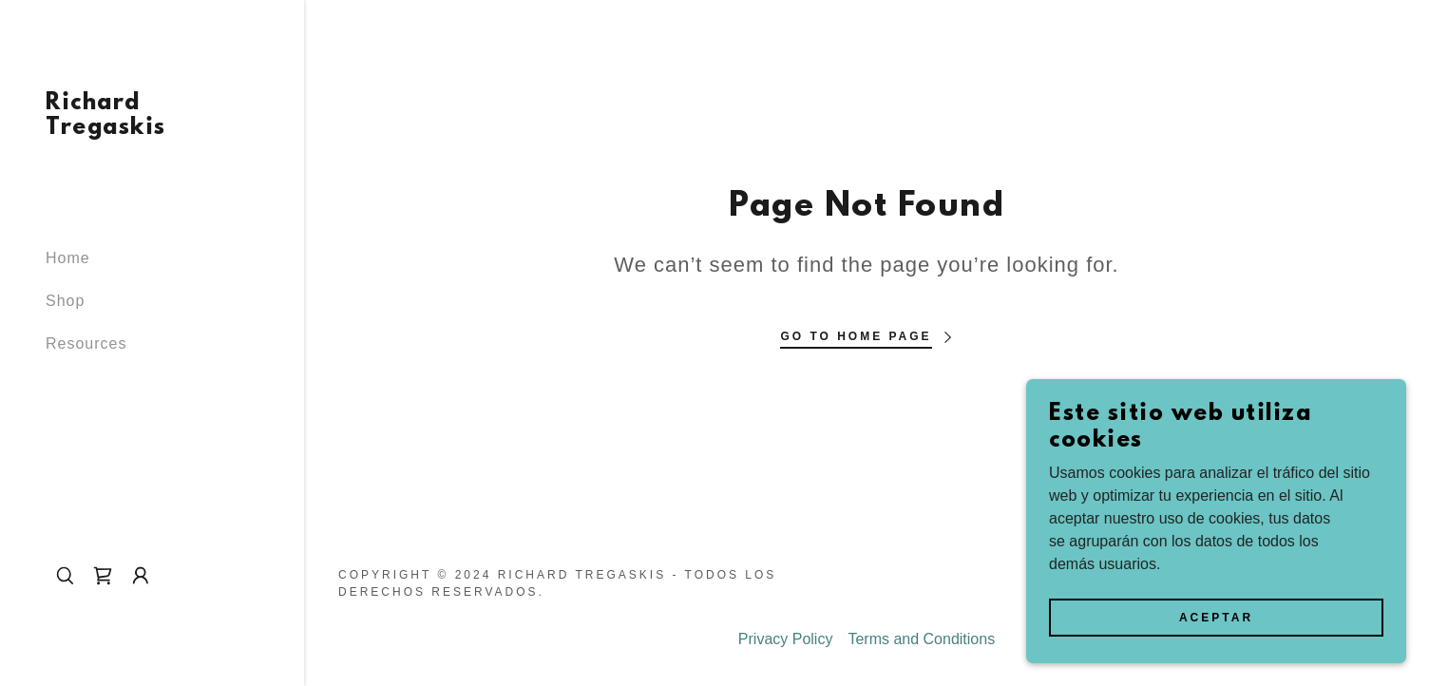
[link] (152, 129)
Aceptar (1216, 644)
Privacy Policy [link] (785, 639)
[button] (141, 576)
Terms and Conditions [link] (921, 639)
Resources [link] (86, 343)
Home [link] (68, 258)
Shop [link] (65, 301)
